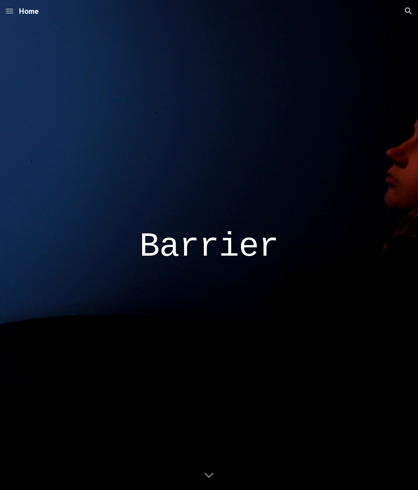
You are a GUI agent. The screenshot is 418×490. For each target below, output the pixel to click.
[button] (9, 11)
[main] (209, 245)
